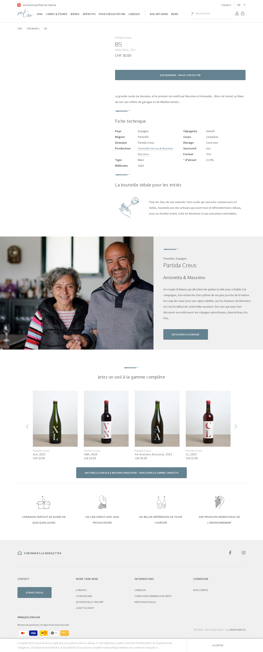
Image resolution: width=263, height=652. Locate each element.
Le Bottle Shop (85, 607)
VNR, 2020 (91, 454)
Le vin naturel (84, 596)
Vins (40, 14)
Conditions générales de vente (153, 596)
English (35, 617)
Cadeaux (134, 14)
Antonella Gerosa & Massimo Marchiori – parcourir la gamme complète (131, 472)
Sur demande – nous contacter (180, 75)
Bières (75, 14)
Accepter (217, 645)
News (174, 14)
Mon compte (200, 590)
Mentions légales (145, 602)
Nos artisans (159, 14)
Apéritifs (89, 14)
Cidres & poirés (56, 14)
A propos (81, 590)
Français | (23, 617)
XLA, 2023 (39, 454)
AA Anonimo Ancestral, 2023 (153, 454)
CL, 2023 (191, 454)
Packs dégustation (112, 14)
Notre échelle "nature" (90, 602)
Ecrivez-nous (34, 592)
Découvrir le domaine (186, 334)
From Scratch (237, 629)
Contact (226, 5)
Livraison (140, 590)
